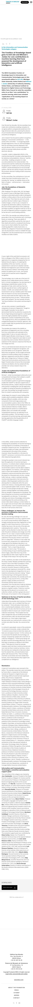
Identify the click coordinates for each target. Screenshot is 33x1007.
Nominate (25, 2)
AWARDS (12, 2)
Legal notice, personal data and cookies (17, 974)
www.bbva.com (18, 979)
